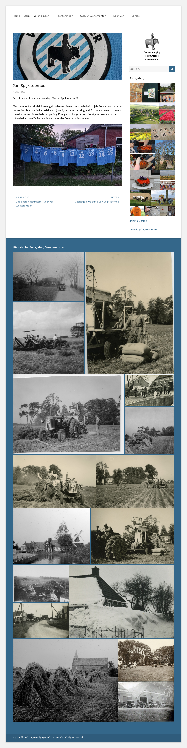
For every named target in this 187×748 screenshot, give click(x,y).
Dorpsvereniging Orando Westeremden (46, 737)
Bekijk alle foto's (138, 221)
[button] (144, 92)
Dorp (27, 16)
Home (16, 16)
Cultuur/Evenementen (93, 16)
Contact (136, 16)
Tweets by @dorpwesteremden (143, 229)
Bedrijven (118, 16)
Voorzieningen (64, 16)
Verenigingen (41, 16)
